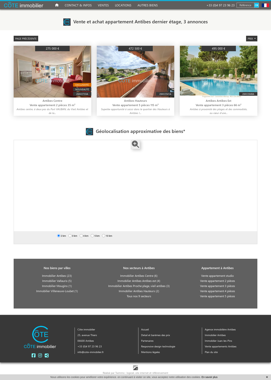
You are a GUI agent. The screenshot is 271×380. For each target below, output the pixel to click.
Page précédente (26, 38)
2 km (61, 237)
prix (251, 38)
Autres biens (148, 5)
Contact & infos (78, 5)
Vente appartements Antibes (220, 346)
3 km (72, 237)
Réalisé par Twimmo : (114, 373)
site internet (142, 373)
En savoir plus (210, 377)
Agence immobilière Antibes (220, 329)
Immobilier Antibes (215, 335)
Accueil (145, 329)
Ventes (103, 5)
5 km (95, 237)
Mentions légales (150, 352)
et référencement (158, 373)
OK (256, 5)
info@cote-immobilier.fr (90, 352)
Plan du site (211, 352)
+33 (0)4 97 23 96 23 (220, 5)
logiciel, (131, 373)
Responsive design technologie (158, 346)
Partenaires (147, 340)
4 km (84, 237)
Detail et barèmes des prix (155, 335)
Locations (123, 5)
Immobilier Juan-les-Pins (218, 340)
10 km (107, 237)
